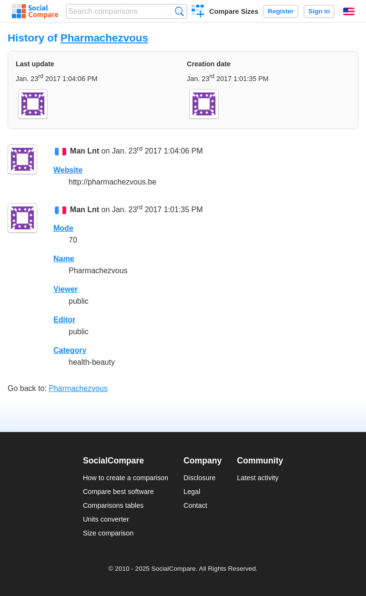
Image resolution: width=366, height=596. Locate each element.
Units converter (106, 519)
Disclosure (199, 478)
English (349, 11)
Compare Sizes (233, 11)
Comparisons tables (113, 505)
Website (67, 170)
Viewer (65, 289)
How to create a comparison (125, 478)
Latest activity (257, 478)
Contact (195, 505)
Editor (64, 320)
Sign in (319, 11)
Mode (63, 228)
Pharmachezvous (104, 38)
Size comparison (108, 533)
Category (69, 350)
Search (179, 11)
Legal (191, 491)
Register (281, 11)
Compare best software (118, 491)
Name (63, 259)
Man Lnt (84, 151)
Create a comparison (198, 12)
